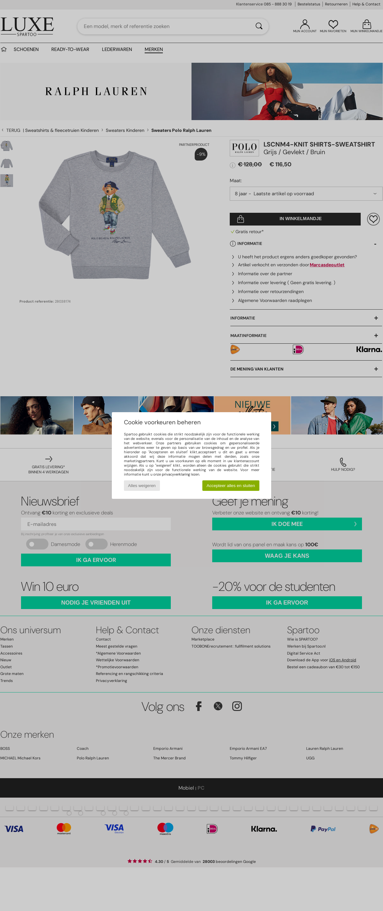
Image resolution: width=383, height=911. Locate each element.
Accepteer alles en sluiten (230, 485)
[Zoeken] (259, 26)
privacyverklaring (176, 474)
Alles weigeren (142, 485)
